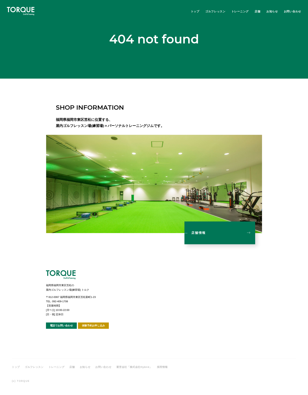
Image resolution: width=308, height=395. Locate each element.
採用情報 (162, 367)
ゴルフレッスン (215, 11)
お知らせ (272, 11)
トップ (195, 11)
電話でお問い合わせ (61, 325)
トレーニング (240, 11)
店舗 (257, 11)
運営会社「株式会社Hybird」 (134, 367)
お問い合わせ (292, 11)
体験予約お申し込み (93, 325)
